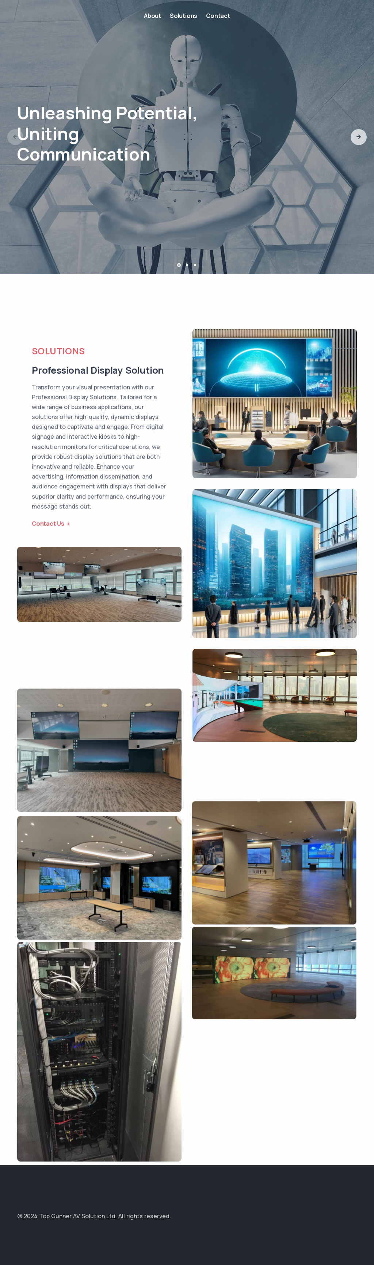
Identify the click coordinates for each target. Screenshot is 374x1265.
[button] (359, 137)
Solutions (183, 16)
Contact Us (48, 524)
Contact (218, 16)
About (152, 16)
